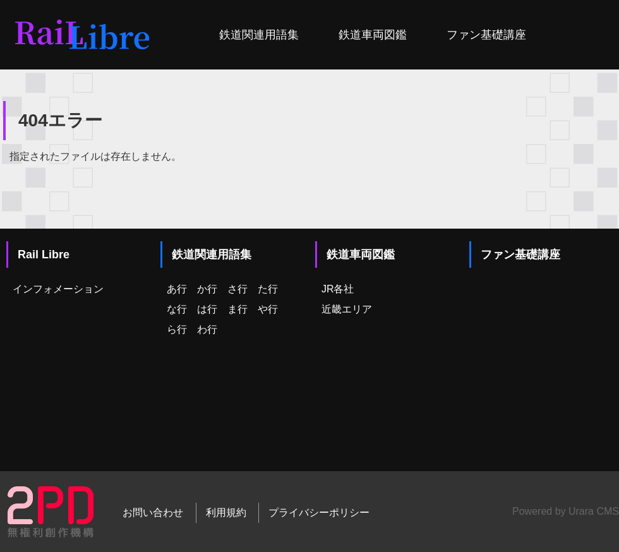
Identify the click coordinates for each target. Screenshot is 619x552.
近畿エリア (347, 309)
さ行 (237, 289)
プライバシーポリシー (319, 512)
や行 (268, 309)
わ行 (207, 329)
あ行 (177, 289)
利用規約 (226, 512)
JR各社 (338, 289)
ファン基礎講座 (486, 34)
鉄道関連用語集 (259, 34)
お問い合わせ (153, 512)
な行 (177, 309)
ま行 (237, 309)
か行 (207, 289)
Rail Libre (43, 254)
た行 (268, 289)
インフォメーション (58, 289)
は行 (207, 309)
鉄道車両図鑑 (373, 34)
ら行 (177, 329)
